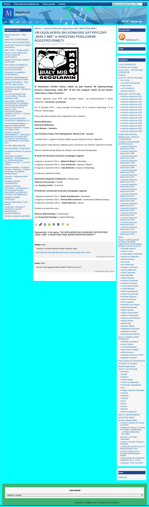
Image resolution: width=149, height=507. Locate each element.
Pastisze (124, 398)
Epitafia (124, 374)
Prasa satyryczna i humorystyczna (131, 361)
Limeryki (124, 393)
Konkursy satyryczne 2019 (131, 120)
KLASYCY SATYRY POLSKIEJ (130, 78)
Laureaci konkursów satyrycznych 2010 (128, 171)
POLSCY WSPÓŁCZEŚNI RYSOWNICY (128, 338)
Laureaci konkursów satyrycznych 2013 (60, 28)
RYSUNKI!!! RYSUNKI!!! (128, 364)
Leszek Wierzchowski (129, 286)
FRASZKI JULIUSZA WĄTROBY (17, 42)
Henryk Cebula (127, 344)
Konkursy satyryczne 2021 (131, 126)
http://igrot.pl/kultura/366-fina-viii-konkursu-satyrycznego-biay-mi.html (63, 252)
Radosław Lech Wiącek (130, 305)
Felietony (125, 377)
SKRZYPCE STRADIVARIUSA (16, 40)
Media (120, 237)
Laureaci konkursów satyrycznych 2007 (128, 157)
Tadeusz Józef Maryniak (130, 318)
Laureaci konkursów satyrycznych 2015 (128, 195)
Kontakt (62, 4)
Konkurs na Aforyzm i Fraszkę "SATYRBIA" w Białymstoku (132, 429)
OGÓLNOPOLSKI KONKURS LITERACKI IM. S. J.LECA (132, 459)
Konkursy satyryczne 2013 (131, 104)
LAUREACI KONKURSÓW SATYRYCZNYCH (129, 143)
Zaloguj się (122, 477)
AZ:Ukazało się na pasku (128, 67)
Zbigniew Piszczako (129, 358)
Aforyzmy (125, 372)
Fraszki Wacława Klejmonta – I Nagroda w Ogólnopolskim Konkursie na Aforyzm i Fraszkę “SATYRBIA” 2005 (16, 126)
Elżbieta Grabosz (128, 259)
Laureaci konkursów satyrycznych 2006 (128, 152)
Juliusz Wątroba (127, 278)
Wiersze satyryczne (129, 412)
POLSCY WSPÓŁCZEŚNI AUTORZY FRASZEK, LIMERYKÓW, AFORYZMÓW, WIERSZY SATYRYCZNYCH (130, 243)
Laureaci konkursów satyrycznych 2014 (128, 190)
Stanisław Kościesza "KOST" (132, 355)
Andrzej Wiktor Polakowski (131, 254)
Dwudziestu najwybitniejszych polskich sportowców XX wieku (16, 78)
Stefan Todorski (127, 310)
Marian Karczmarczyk (129, 294)
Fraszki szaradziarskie (130, 382)
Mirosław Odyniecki (129, 297)
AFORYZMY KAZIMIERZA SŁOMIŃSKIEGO (14, 74)
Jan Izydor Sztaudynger (130, 83)
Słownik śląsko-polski (126, 366)
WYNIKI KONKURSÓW (127, 420)
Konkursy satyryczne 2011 (131, 99)
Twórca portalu (48, 4)
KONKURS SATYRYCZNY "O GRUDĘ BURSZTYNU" (132, 448)
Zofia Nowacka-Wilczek (130, 334)
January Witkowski (128, 270)
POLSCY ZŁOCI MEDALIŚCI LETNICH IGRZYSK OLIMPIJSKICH (15, 55)
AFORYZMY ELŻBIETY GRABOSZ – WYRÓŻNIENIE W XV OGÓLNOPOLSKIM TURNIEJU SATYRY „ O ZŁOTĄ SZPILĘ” (17, 160)
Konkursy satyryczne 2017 (131, 115)
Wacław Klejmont (128, 91)
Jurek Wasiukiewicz (129, 347)
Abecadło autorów (128, 249)
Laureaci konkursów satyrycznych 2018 (128, 209)
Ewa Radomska (127, 265)
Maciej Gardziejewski (129, 291)
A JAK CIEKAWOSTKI (127, 65)
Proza (123, 401)
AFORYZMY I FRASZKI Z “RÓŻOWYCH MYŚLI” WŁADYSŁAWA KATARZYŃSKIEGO (14, 210)
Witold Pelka (126, 323)
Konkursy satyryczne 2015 (131, 110)
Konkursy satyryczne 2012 (131, 102)
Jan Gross (125, 80)
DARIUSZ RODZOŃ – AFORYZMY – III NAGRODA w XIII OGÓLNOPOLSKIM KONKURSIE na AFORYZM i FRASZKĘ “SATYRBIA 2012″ (16, 190)
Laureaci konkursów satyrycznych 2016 (128, 200)
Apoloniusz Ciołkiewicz (130, 257)
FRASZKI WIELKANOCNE (15, 146)
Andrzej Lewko (127, 251)
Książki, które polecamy (127, 134)
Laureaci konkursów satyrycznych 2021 (128, 223)
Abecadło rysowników (129, 342)
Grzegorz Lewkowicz (129, 267)
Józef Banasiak (127, 275)
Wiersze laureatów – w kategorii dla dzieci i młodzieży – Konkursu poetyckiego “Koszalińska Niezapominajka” (17, 170)
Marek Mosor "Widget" (130, 350)
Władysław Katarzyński (130, 329)
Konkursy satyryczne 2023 (131, 131)
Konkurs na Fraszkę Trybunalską (128, 438)
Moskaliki (125, 396)
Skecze (124, 406)
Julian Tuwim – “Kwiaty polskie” (16, 50)
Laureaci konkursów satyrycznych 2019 (128, 214)
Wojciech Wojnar (128, 326)
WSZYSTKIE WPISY (88, 28)
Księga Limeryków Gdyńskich (133, 390)
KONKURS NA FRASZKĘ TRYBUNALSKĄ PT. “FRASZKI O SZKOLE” (17, 89)
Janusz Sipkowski (128, 273)
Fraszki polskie (127, 380)
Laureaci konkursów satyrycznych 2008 (128, 162)
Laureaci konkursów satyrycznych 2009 (128, 166)
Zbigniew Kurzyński (129, 331)
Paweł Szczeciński (128, 299)
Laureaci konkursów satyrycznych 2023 (128, 233)
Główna (7, 4)
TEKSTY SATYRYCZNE (127, 369)
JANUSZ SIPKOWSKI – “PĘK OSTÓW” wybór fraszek (16, 83)
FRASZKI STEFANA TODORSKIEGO (12, 182)
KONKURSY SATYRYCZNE (129, 94)
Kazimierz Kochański (129, 281)
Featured (121, 75)
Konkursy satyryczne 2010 (131, 96)
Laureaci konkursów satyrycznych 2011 (128, 176)
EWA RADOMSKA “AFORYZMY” (17, 149)
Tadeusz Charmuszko (129, 315)
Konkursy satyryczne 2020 (131, 123)
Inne (123, 388)
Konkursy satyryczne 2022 (131, 128)
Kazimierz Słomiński (129, 283)
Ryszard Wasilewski (129, 307)
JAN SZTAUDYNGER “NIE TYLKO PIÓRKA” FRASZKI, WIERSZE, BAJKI (15, 96)
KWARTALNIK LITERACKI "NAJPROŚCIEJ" (128, 138)
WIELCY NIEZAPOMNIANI (129, 415)
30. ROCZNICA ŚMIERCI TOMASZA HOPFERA (14, 69)
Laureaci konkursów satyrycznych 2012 (128, 181)
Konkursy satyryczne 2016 (131, 112)
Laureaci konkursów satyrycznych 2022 (128, 228)
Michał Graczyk (127, 352)
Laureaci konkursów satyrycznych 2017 (128, 204)
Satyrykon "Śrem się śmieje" (132, 463)
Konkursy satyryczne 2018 (131, 118)
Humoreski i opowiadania (131, 385)
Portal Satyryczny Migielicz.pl (26, 4)
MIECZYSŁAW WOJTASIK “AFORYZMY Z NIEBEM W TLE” (17, 120)
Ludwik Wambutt (127, 289)
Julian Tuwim (126, 86)
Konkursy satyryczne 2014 (131, 107)
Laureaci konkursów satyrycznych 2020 (128, 219)
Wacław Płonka (127, 321)
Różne (124, 404)
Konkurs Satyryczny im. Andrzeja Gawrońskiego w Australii (130, 453)
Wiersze (124, 409)
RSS (137, 40)
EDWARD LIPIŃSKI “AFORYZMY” (12, 198)
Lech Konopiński (127, 88)
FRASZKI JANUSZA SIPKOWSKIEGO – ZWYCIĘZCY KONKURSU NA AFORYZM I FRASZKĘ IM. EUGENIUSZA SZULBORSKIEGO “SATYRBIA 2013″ (17, 137)
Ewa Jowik (125, 262)
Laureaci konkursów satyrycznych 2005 (128, 147)
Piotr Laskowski (127, 302)
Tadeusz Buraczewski (129, 313)
